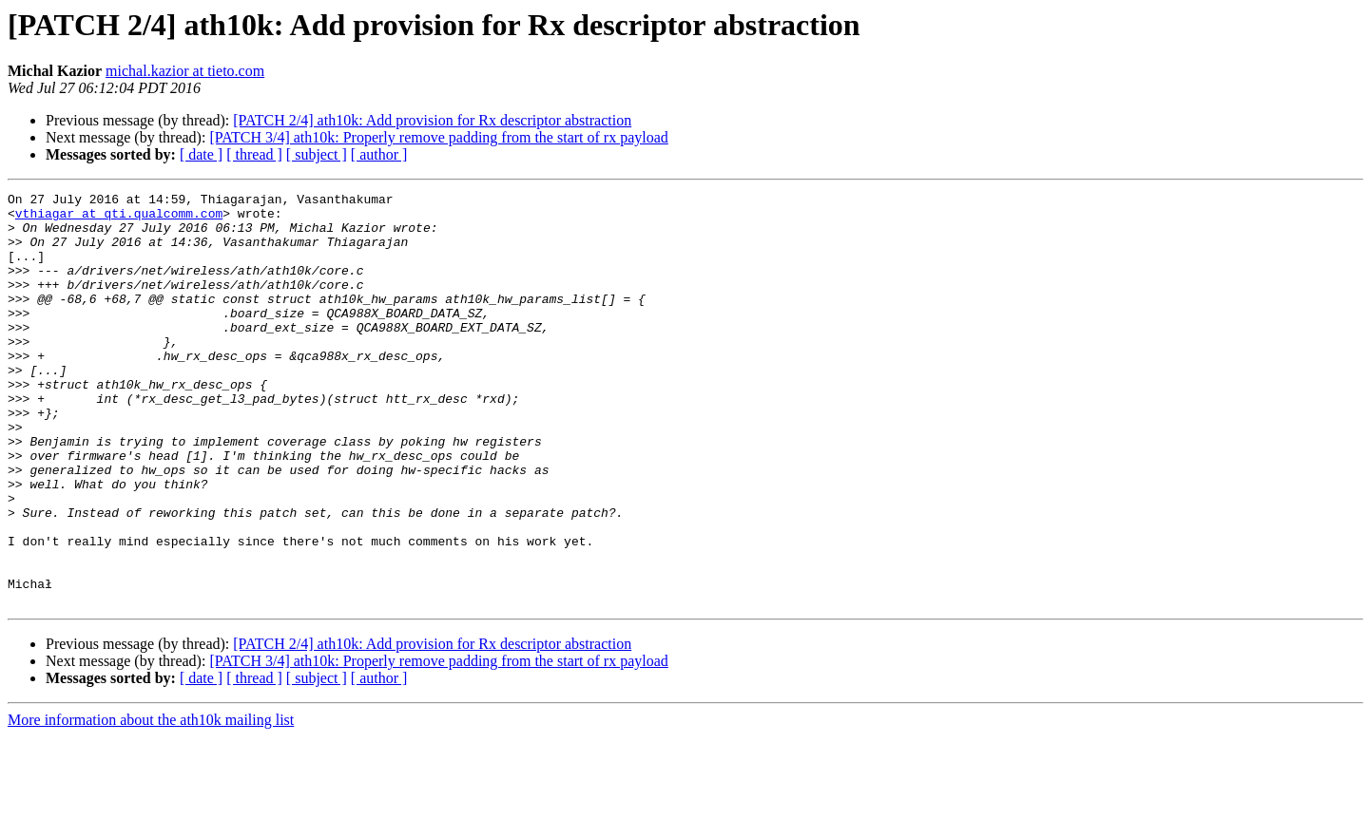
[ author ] (379, 154)
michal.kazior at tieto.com (185, 71)
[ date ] (201, 154)
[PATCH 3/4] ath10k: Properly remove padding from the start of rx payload (438, 137)
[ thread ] (254, 154)
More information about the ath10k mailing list (151, 802)
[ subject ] (316, 154)
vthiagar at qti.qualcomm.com (118, 218)
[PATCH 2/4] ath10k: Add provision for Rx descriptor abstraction (432, 120)
